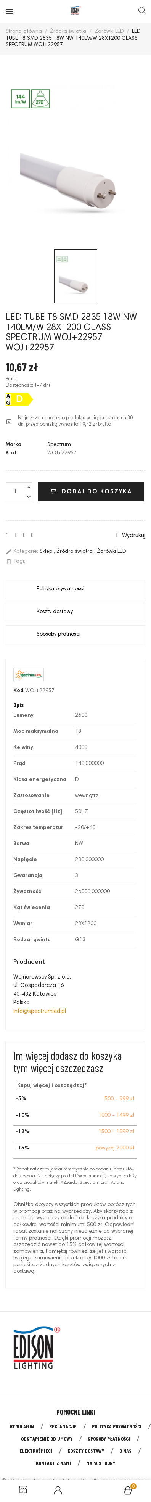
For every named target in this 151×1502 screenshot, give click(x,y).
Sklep (47, 552)
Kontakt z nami (53, 1463)
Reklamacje (63, 1426)
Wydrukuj (130, 535)
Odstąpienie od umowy (46, 1438)
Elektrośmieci (35, 1450)
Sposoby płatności (109, 1438)
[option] (75, 153)
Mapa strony (100, 1463)
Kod (18, 691)
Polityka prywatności (116, 1426)
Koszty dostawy (85, 1450)
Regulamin (22, 1426)
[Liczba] (19, 491)
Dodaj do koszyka (91, 491)
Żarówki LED (111, 552)
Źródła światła (75, 552)
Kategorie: (22, 552)
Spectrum (59, 445)
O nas (125, 1450)
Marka (13, 445)
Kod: (11, 453)
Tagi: (15, 562)
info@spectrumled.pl (39, 1011)
